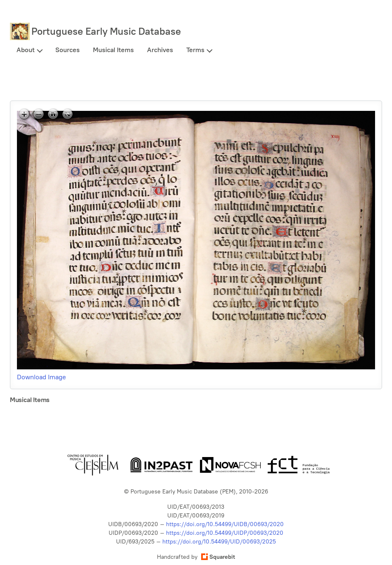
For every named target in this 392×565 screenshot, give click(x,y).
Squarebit (218, 556)
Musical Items (113, 50)
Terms (195, 50)
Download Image (41, 377)
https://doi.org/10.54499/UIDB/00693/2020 (225, 524)
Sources (67, 50)
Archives (160, 50)
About (26, 50)
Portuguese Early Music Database (106, 31)
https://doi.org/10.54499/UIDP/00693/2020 (224, 532)
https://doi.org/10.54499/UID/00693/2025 (219, 541)
